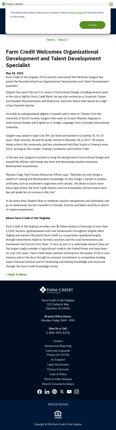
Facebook (39, 391)
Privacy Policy (76, 12)
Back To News (18, 274)
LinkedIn (47, 391)
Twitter (62, 391)
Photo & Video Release (58, 379)
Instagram (76, 391)
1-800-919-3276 (58, 333)
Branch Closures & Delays (58, 384)
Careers (58, 341)
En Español (58, 359)
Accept (92, 24)
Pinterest (54, 391)
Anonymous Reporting (58, 346)
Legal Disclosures (58, 364)
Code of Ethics (58, 374)
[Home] (58, 282)
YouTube (69, 391)
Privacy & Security (58, 369)
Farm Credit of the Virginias (13, 4)
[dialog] (58, 19)
